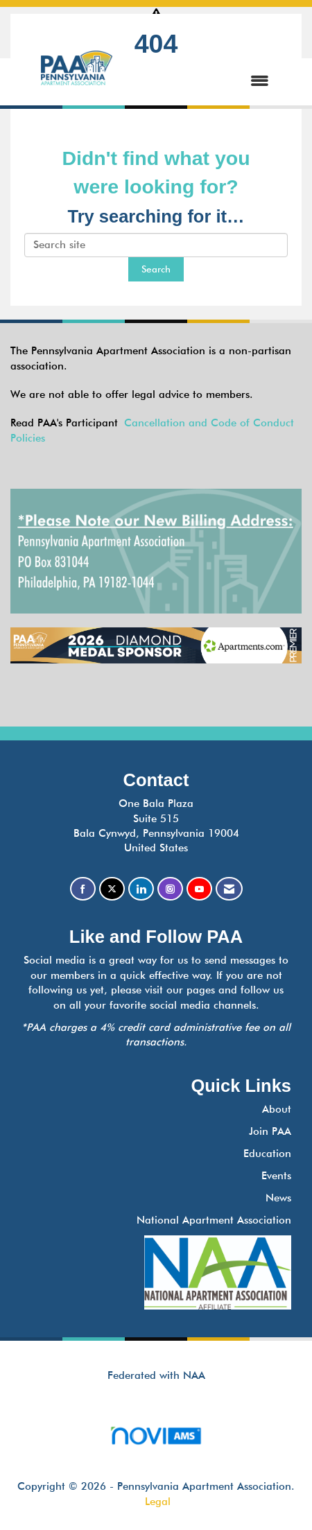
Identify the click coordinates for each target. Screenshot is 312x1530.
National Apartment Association (214, 1220)
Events (276, 1176)
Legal (158, 1501)
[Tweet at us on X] (112, 889)
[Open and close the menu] (205, 81)
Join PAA (270, 1131)
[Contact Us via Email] (229, 889)
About (276, 1109)
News (278, 1198)
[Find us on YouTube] (199, 889)
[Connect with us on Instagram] (170, 889)
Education (267, 1153)
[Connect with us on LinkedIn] (141, 889)
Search (156, 269)
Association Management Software (156, 1440)
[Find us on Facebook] (83, 889)
